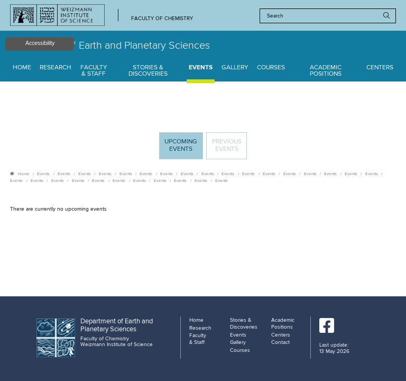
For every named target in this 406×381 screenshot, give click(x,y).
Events (201, 67)
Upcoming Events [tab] (183, 148)
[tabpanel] (203, 209)
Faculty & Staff (93, 71)
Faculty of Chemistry (162, 19)
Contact (280, 342)
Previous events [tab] (227, 145)
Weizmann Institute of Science (116, 344)
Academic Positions (326, 71)
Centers (379, 67)
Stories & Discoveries (148, 71)
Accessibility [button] (39, 43)
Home (22, 67)
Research (55, 67)
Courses (271, 67)
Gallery (235, 67)
